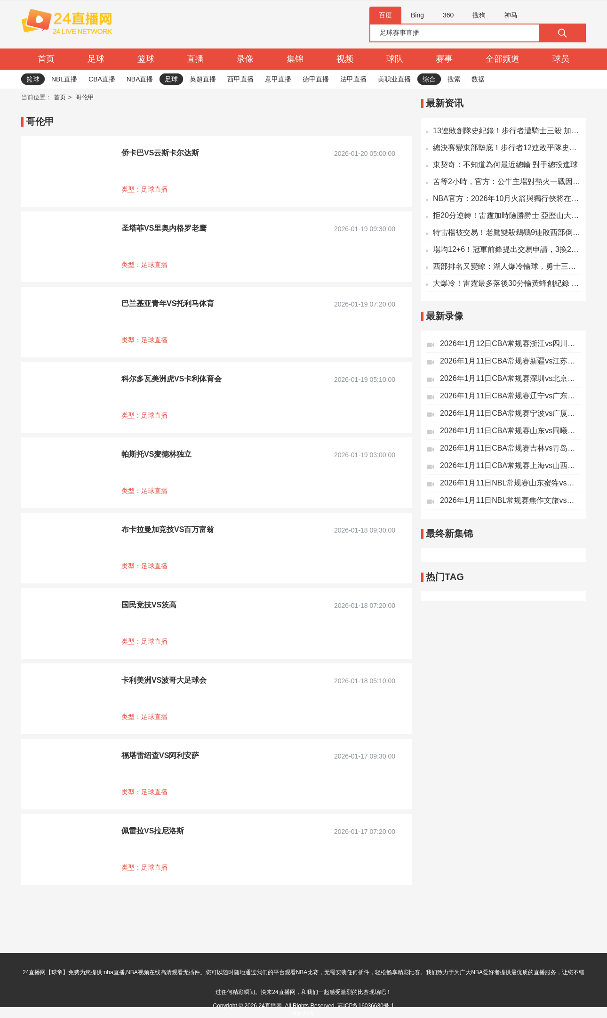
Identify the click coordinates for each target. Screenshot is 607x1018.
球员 (560, 59)
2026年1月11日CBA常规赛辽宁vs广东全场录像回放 (510, 396)
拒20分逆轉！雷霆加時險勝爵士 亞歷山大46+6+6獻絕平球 (507, 215)
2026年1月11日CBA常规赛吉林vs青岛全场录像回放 (510, 448)
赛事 (444, 59)
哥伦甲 (85, 97)
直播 (195, 59)
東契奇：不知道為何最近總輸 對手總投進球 (505, 165)
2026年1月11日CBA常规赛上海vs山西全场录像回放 (510, 465)
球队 (394, 59)
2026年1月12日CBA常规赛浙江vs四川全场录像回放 (510, 343)
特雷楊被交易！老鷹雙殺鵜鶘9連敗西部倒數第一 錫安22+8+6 (507, 232)
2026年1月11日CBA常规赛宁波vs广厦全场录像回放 (510, 413)
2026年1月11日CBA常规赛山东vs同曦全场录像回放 (510, 431)
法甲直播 (353, 79)
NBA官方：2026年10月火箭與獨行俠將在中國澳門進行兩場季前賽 (507, 198)
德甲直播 (316, 79)
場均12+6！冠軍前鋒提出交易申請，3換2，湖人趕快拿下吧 (507, 249)
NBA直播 (140, 79)
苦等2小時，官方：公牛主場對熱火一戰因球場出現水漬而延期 (507, 182)
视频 (344, 59)
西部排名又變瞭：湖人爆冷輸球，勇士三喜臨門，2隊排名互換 (507, 266)
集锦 (295, 59)
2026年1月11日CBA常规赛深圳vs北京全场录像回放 (510, 378)
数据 (478, 79)
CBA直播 (101, 79)
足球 (96, 59)
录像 (245, 59)
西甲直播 (240, 79)
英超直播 (203, 79)
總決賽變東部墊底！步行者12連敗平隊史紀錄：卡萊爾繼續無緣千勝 (507, 148)
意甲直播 (278, 79)
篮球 (145, 59)
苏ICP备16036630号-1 (365, 1005)
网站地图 (303, 1013)
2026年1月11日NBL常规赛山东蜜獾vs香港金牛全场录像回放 (510, 483)
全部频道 (502, 59)
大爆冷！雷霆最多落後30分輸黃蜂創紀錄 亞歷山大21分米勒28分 (507, 283)
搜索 (454, 79)
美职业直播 (394, 79)
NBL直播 (64, 79)
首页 (46, 59)
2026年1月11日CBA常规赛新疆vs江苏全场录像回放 (510, 361)
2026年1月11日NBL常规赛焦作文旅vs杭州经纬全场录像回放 (510, 500)
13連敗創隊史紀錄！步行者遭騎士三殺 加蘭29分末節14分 (507, 131)
